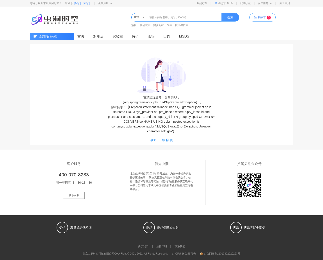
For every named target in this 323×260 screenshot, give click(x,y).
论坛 (151, 36)
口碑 (166, 36)
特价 (135, 36)
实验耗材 (158, 25)
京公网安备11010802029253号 (220, 253)
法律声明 (161, 246)
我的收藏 (245, 3)
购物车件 (223, 3)
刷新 (153, 140)
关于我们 (143, 246)
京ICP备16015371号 (184, 253)
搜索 (230, 17)
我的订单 (202, 3)
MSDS (184, 36)
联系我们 (180, 246)
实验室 (117, 36)
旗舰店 (98, 36)
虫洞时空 (93, 253)
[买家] (77, 3)
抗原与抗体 (181, 25)
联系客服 (74, 195)
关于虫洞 (284, 3)
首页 (80, 36)
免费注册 (105, 3)
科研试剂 (145, 25)
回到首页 (167, 140)
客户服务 (265, 3)
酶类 (169, 25)
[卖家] (86, 3)
